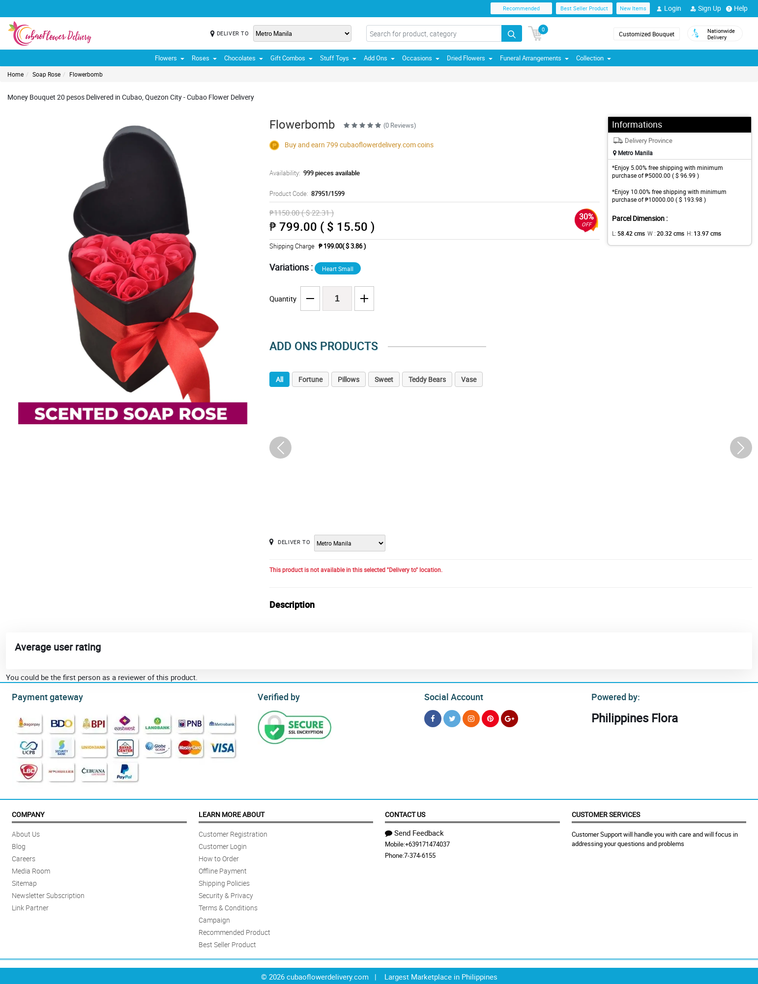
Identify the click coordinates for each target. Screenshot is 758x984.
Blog (19, 844)
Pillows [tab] (348, 379)
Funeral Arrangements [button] (534, 58)
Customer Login (223, 844)
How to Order (219, 857)
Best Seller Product (584, 8)
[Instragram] (471, 717)
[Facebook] (432, 717)
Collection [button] (593, 58)
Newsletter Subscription (48, 894)
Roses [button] (204, 58)
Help (737, 8)
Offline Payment (223, 869)
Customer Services (606, 813)
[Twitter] (452, 717)
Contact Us (405, 813)
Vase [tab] (468, 379)
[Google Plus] (509, 717)
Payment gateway (43, 696)
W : (661, 233)
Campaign (214, 918)
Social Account (451, 696)
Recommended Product (234, 930)
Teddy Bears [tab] (427, 379)
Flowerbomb (86, 74)
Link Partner (30, 906)
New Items (633, 8)
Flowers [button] (169, 58)
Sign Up (705, 8)
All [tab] (279, 379)
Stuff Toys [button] (338, 58)
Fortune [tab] (310, 379)
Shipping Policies (224, 881)
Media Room (31, 869)
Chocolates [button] (243, 58)
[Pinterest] (490, 717)
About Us (26, 832)
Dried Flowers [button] (470, 58)
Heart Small (337, 269)
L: (626, 233)
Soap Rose (46, 74)
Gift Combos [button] (291, 58)
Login (668, 8)
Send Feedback (414, 831)
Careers (23, 857)
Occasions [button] (420, 58)
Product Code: (305, 193)
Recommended (521, 8)
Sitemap (24, 881)
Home (15, 74)
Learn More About (231, 813)
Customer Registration (233, 832)
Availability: (312, 172)
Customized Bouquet (646, 34)
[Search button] (511, 33)
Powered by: (613, 696)
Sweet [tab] (384, 379)
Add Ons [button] (379, 58)
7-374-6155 (420, 853)
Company (28, 813)
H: (695, 233)
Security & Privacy (226, 894)
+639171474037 (427, 842)
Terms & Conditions (228, 906)
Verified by (277, 696)
